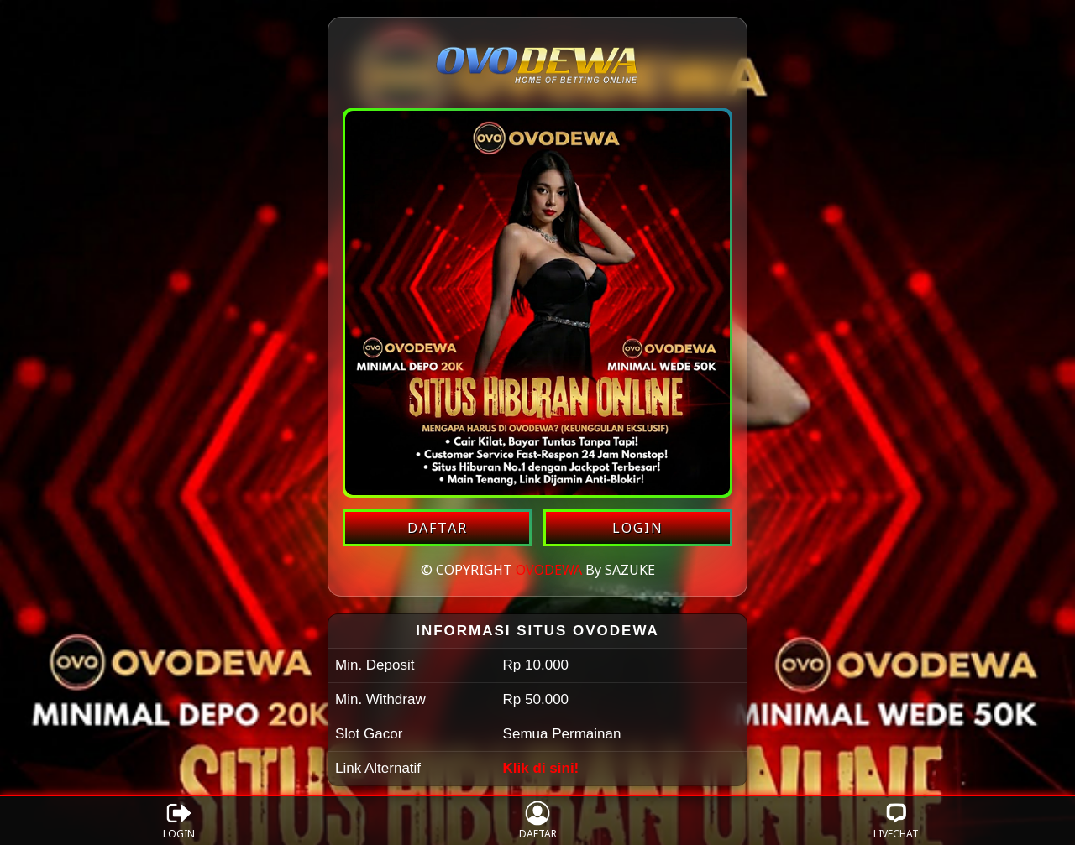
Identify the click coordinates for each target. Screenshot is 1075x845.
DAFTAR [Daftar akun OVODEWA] (437, 528)
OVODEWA (549, 570)
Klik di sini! (541, 768)
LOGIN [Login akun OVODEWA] (637, 528)
